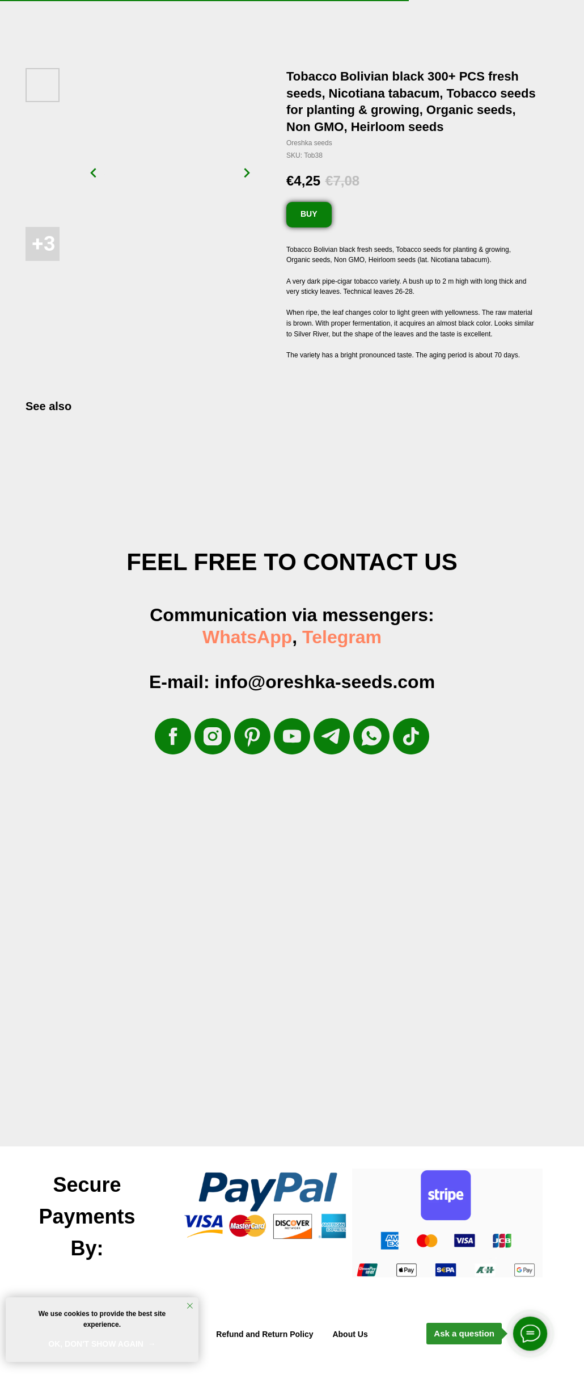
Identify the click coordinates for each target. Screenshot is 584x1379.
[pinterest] (252, 736)
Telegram (342, 637)
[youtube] (292, 736)
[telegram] (332, 736)
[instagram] (212, 736)
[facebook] (173, 736)
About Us (349, 1334)
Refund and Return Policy (264, 1334)
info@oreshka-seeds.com (324, 682)
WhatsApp (247, 637)
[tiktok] (411, 736)
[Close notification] (190, 1305)
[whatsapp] (371, 736)
